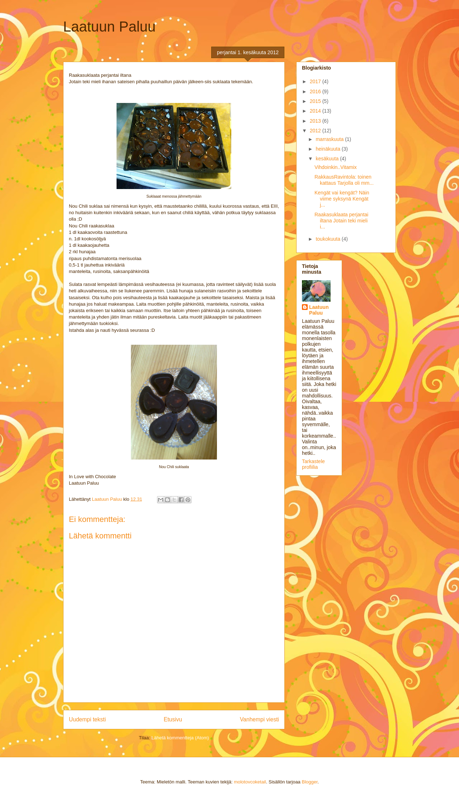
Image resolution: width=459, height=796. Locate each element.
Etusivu (173, 719)
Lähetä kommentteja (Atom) (180, 737)
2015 (316, 101)
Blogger (309, 782)
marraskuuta (330, 139)
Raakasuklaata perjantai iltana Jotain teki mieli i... (341, 221)
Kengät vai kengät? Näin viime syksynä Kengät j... (341, 199)
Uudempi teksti (87, 719)
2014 (316, 111)
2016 (316, 91)
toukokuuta (328, 239)
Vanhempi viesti (259, 719)
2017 (316, 81)
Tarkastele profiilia (313, 464)
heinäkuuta (328, 149)
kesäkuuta (328, 158)
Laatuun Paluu (109, 26)
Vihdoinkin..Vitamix (335, 167)
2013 (316, 121)
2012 (316, 130)
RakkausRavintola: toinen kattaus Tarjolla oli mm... (344, 180)
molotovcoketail (250, 782)
